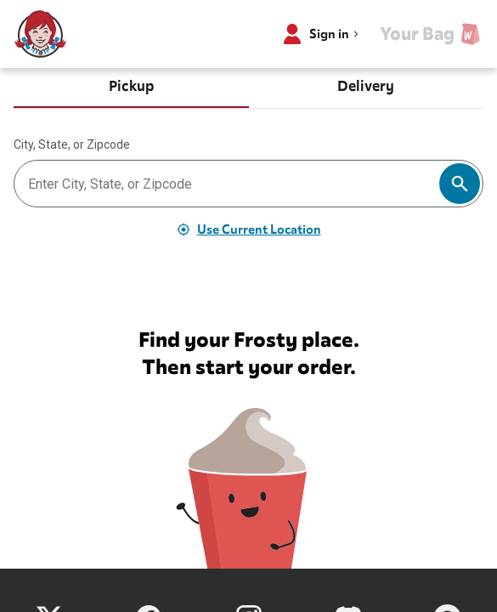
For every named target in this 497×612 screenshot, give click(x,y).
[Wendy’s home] (41, 34)
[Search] (459, 183)
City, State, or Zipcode (72, 144)
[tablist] (248, 88)
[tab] (131, 88)
